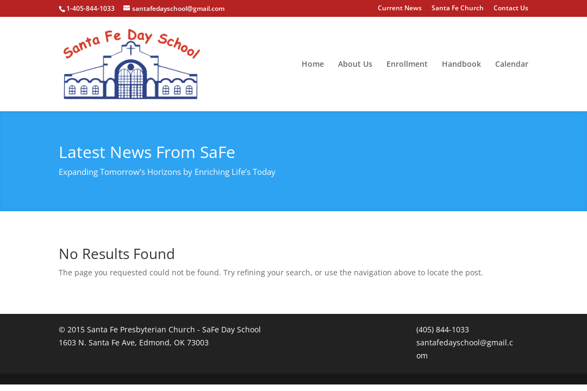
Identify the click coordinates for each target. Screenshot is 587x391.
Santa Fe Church (458, 8)
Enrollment (407, 64)
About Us (355, 64)
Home (313, 64)
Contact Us (511, 8)
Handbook (461, 64)
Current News (400, 8)
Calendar (511, 64)
